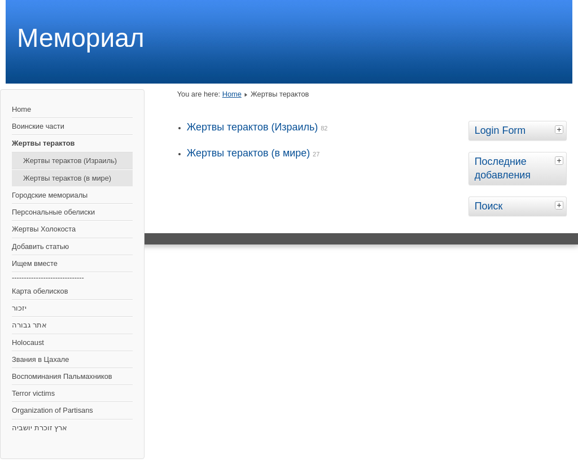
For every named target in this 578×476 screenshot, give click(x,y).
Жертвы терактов (43, 143)
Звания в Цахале (40, 359)
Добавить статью (40, 246)
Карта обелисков (40, 291)
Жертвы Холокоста (44, 229)
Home (21, 109)
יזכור (19, 308)
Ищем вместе (35, 263)
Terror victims (33, 393)
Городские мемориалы (49, 195)
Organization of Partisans (52, 410)
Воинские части (38, 126)
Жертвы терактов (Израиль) (70, 160)
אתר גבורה (29, 325)
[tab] (560, 129)
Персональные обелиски (53, 212)
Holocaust (28, 342)
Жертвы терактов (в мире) (67, 178)
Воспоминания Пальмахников (62, 376)
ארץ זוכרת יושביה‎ (39, 427)
